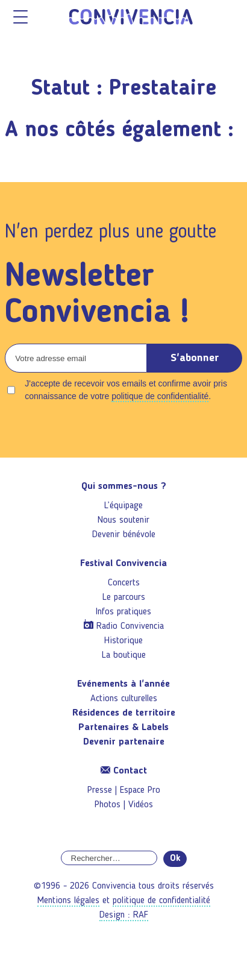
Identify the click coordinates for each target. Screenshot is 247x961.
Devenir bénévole (123, 535)
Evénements (123, 684)
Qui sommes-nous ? (123, 486)
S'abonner (194, 358)
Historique (123, 641)
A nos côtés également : (119, 131)
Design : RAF (123, 915)
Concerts (124, 583)
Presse (99, 790)
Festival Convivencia (123, 564)
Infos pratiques (123, 612)
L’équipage (123, 506)
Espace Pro (140, 790)
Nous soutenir (123, 520)
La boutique (124, 655)
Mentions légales (68, 901)
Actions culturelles (123, 699)
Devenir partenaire (123, 742)
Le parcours (123, 597)
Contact (124, 771)
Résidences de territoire (123, 713)
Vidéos (140, 805)
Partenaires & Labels (123, 728)
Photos (107, 805)
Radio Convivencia (130, 626)
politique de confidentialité (159, 396)
